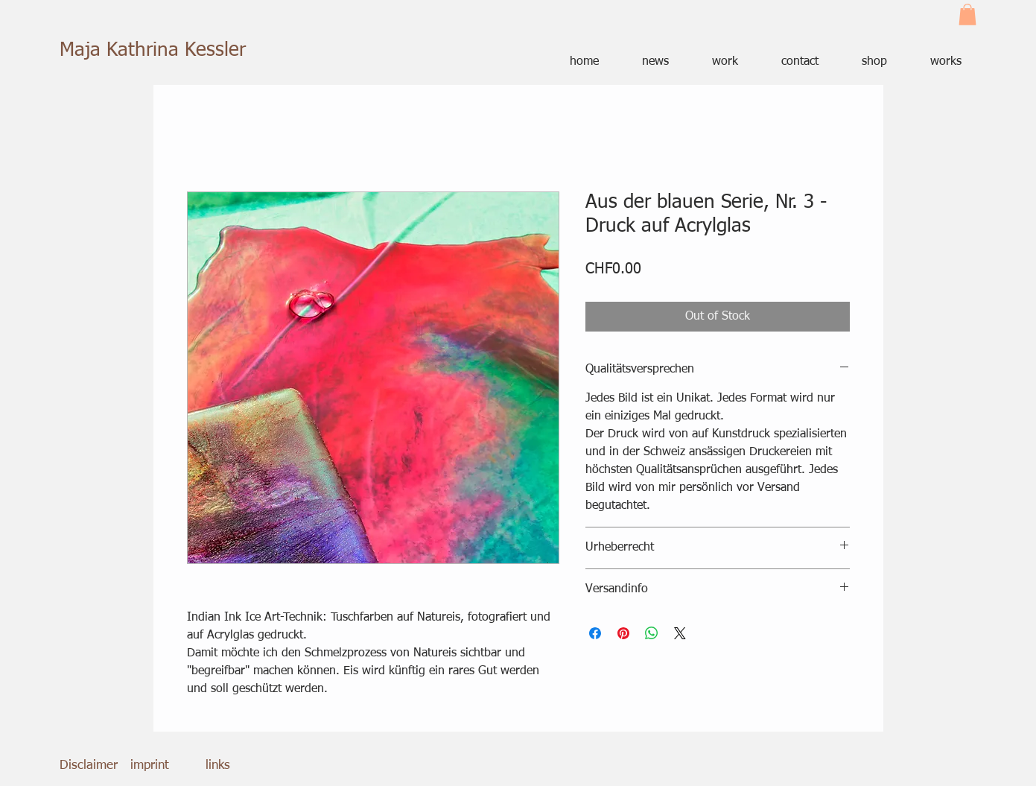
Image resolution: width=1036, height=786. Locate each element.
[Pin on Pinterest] (623, 633)
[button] (967, 14)
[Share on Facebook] (595, 633)
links (218, 765)
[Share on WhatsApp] (652, 633)
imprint (149, 765)
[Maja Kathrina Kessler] (157, 51)
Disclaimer (89, 765)
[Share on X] (680, 633)
